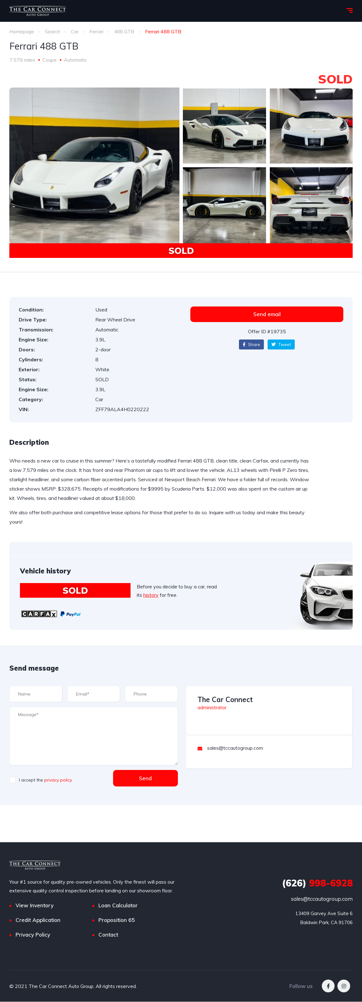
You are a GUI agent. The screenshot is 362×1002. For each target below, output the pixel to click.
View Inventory (35, 905)
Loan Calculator (118, 905)
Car (75, 31)
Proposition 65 (116, 920)
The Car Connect (225, 699)
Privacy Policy (33, 935)
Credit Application (38, 920)
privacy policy (58, 780)
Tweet (281, 344)
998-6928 (317, 883)
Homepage (21, 31)
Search (52, 31)
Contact (108, 935)
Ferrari (97, 31)
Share (251, 344)
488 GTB (125, 31)
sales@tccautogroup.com (322, 899)
